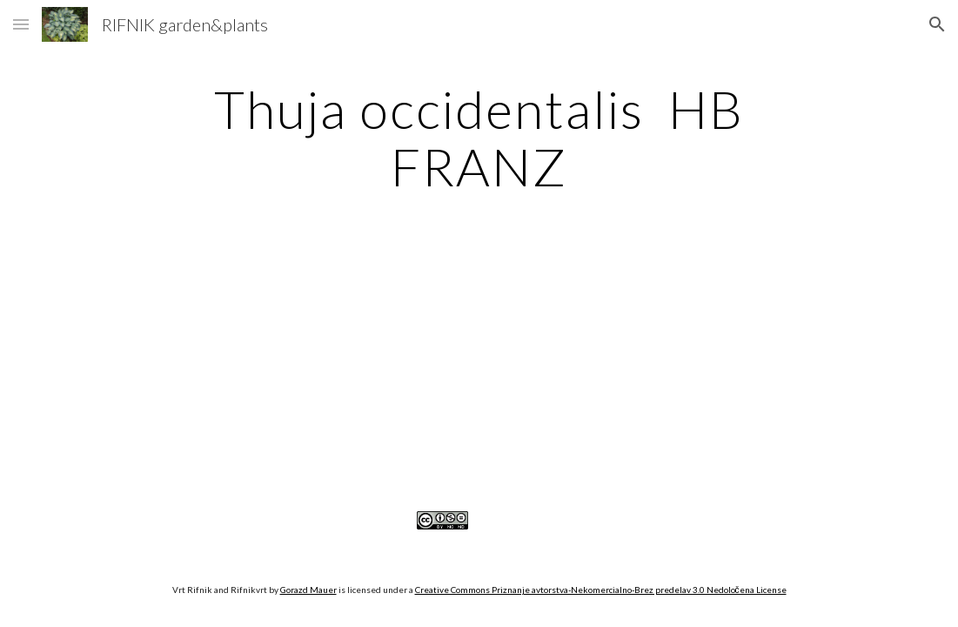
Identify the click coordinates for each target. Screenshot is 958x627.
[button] (21, 24)
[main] (479, 137)
